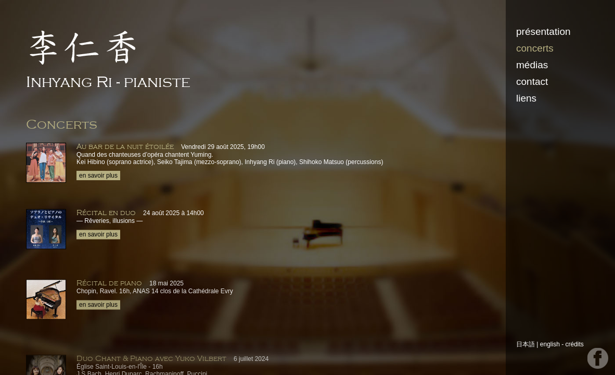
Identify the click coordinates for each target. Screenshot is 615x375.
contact (532, 81)
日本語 (525, 344)
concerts (535, 48)
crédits (575, 344)
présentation (543, 31)
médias (532, 64)
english (550, 344)
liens (526, 98)
